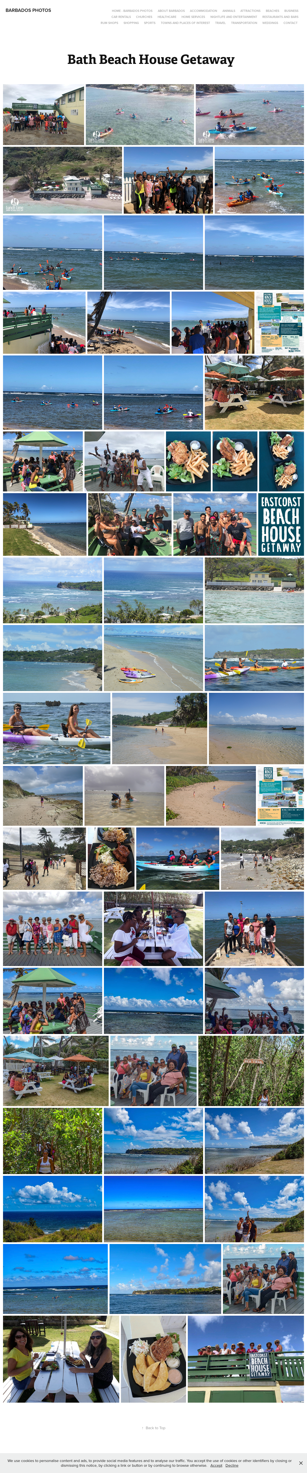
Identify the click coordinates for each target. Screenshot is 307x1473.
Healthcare (167, 17)
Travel (220, 23)
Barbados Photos (28, 10)
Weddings (270, 23)
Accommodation (203, 11)
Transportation (244, 23)
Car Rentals (121, 17)
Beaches (272, 11)
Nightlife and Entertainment (233, 17)
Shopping (131, 23)
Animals (228, 11)
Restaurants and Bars (280, 17)
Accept (216, 1465)
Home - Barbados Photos (132, 11)
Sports (149, 23)
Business (291, 11)
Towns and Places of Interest (185, 23)
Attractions (250, 11)
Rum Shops (109, 23)
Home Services (193, 17)
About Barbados (171, 11)
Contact (291, 23)
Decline (232, 1465)
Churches (144, 17)
